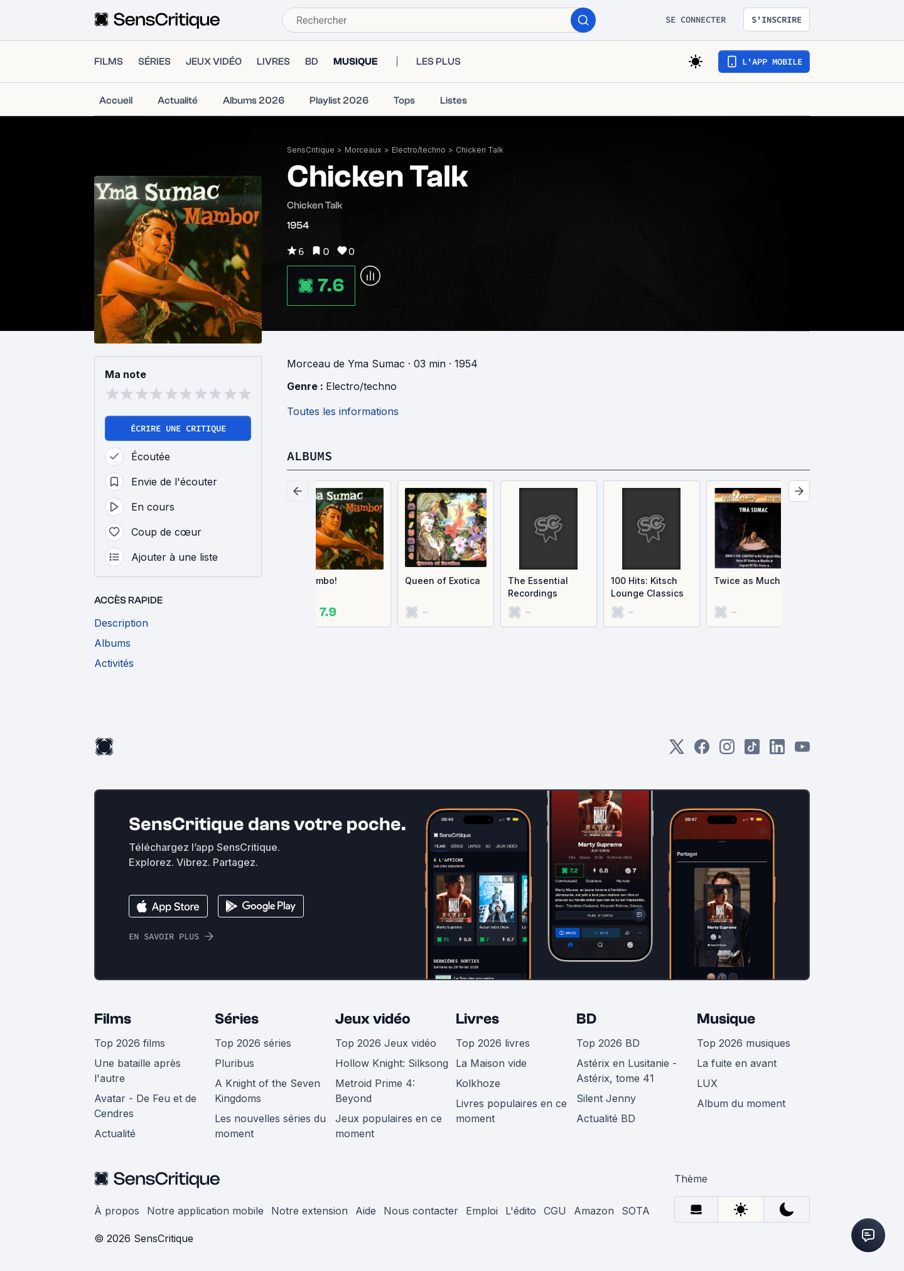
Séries (237, 1018)
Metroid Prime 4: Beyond (375, 1091)
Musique (726, 1018)
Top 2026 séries (253, 1043)
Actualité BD (605, 1118)
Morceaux (363, 149)
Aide (365, 1210)
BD (586, 1018)
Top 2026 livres (493, 1043)
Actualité (115, 1133)
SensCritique (311, 149)
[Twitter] (676, 750)
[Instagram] (726, 750)
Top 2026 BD (608, 1043)
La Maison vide (491, 1063)
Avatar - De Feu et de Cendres (145, 1106)
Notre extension (309, 1210)
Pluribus (234, 1063)
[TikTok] (752, 750)
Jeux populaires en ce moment (388, 1126)
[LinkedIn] (777, 750)
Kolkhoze (478, 1083)
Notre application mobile (205, 1210)
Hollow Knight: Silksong (391, 1063)
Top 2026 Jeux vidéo (385, 1043)
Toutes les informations (343, 411)
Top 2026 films (129, 1043)
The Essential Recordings (538, 586)
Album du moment (741, 1103)
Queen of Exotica (442, 580)
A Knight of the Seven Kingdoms (267, 1091)
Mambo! (319, 580)
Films (112, 1018)
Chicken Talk (479, 149)
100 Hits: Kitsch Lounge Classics (647, 586)
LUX (707, 1083)
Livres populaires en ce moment (511, 1111)
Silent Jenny (606, 1098)
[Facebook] (701, 750)
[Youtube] (802, 750)
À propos (116, 1210)
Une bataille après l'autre (137, 1070)
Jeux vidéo (373, 1018)
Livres (477, 1018)
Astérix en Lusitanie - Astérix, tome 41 (626, 1070)
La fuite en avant (737, 1063)
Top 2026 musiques (743, 1043)
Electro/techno (419, 149)
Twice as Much (747, 580)
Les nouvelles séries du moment (270, 1126)
